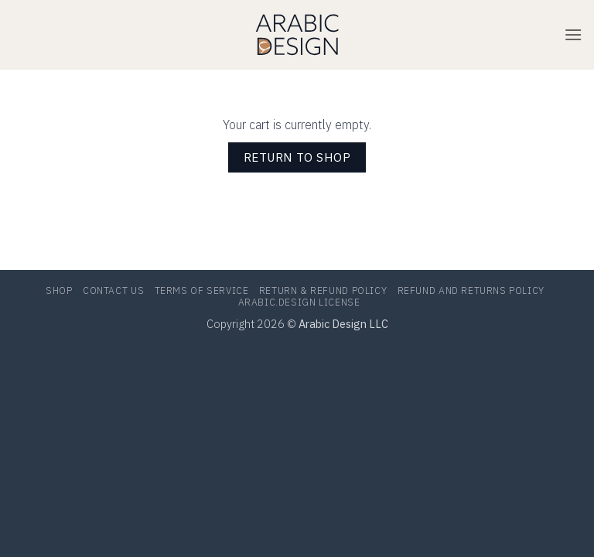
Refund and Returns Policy (471, 291)
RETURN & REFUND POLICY (323, 291)
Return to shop (297, 157)
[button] (573, 34)
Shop (59, 291)
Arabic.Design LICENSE (299, 302)
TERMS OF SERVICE (202, 291)
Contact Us (113, 291)
